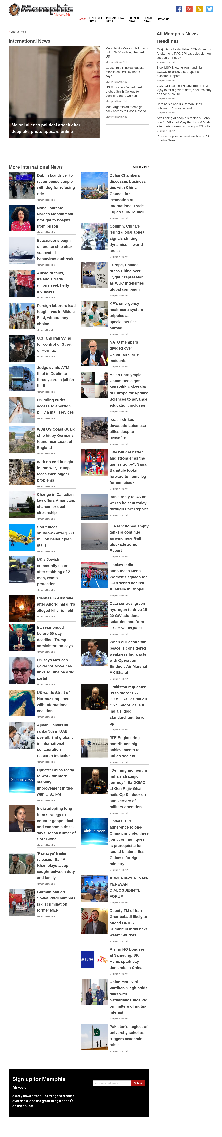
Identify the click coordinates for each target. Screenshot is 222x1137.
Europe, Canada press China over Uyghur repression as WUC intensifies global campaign (127, 277)
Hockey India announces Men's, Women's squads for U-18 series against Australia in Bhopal (128, 577)
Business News (134, 19)
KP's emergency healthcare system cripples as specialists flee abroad (126, 315)
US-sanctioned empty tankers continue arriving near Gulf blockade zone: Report (129, 538)
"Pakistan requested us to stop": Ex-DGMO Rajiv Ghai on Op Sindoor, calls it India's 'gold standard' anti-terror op (128, 705)
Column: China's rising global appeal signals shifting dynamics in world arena (128, 238)
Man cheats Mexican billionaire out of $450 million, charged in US (127, 52)
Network (163, 19)
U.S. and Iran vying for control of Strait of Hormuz (54, 344)
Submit (138, 1083)
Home (82, 19)
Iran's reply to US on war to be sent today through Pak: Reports (129, 503)
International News (115, 19)
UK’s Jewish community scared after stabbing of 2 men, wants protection (54, 571)
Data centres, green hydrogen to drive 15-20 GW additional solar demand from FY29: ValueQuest (129, 615)
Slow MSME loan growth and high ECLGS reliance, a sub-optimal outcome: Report (180, 72)
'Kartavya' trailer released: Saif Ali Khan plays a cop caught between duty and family (56, 865)
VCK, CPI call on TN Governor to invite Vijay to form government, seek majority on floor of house (184, 90)
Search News (148, 19)
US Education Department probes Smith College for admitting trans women (124, 91)
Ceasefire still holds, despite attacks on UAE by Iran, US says (125, 72)
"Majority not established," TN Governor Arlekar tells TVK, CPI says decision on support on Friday (184, 53)
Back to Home (17, 32)
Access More (140, 166)
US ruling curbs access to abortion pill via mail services (55, 406)
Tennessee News (96, 19)
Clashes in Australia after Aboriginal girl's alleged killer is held (56, 604)
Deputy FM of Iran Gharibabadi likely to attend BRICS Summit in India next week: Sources (128, 922)
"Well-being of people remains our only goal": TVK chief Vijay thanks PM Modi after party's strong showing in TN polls (183, 122)
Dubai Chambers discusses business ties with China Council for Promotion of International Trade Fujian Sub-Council (128, 193)
